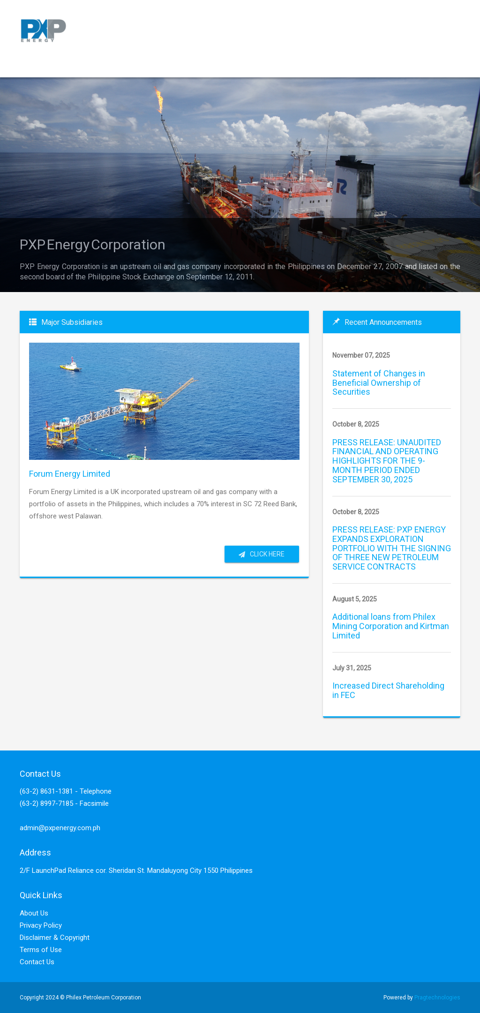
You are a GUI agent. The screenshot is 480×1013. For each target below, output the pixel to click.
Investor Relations (59, 89)
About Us (34, 913)
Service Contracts (101, 66)
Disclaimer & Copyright (55, 937)
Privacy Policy (41, 925)
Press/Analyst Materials (362, 65)
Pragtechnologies (437, 997)
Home (41, 66)
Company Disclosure (275, 66)
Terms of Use (41, 949)
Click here (262, 554)
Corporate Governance (187, 66)
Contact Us (37, 962)
